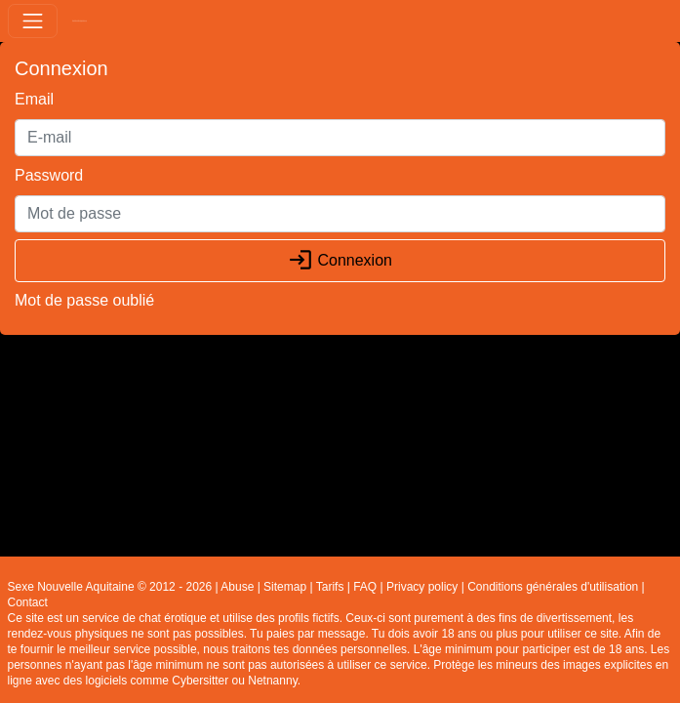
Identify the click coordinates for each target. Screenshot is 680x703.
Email (34, 99)
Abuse (237, 587)
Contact (28, 602)
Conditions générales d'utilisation (552, 587)
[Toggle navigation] (33, 21)
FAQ (365, 587)
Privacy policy (422, 587)
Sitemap (284, 587)
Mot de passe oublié (84, 300)
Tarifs (330, 587)
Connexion (340, 260)
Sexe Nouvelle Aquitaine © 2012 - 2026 (110, 587)
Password (49, 175)
